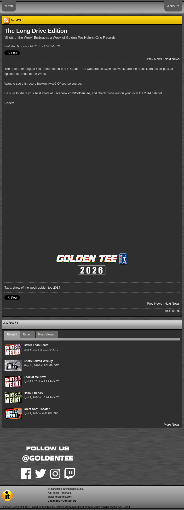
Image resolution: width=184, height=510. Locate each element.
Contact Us (69, 500)
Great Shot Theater (37, 409)
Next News (172, 59)
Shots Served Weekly (38, 361)
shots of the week (25, 287)
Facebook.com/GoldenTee (72, 93)
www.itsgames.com (60, 496)
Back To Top (172, 310)
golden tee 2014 (49, 287)
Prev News (154, 59)
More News (172, 424)
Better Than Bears (36, 345)
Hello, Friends (33, 393)
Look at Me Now (35, 377)
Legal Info (54, 500)
